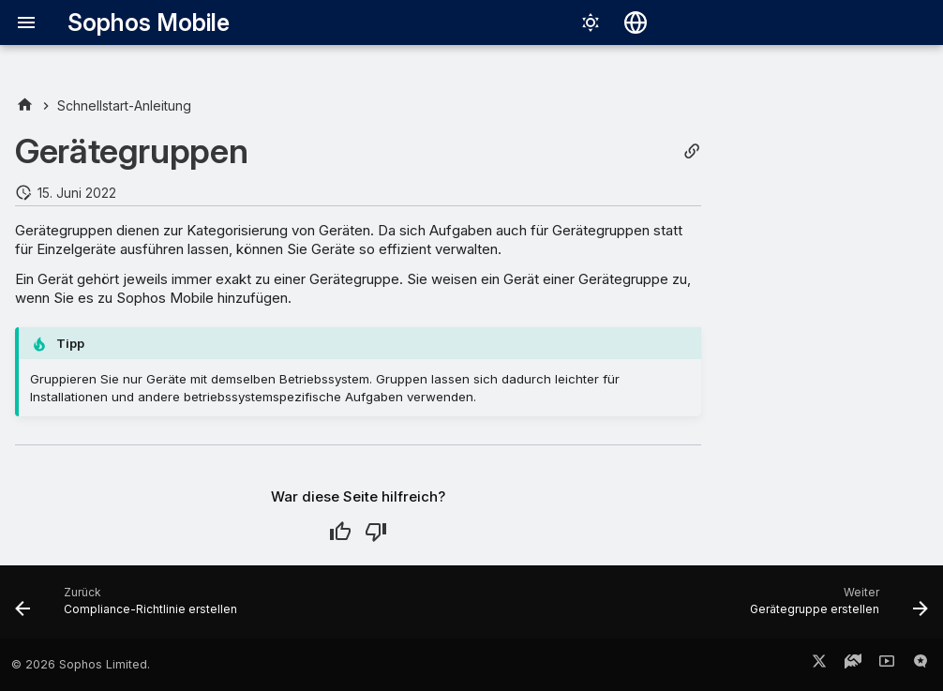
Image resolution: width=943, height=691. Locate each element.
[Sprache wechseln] (635, 22)
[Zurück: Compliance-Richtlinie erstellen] (130, 607)
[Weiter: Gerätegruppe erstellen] (834, 607)
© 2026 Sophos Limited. (80, 664)
